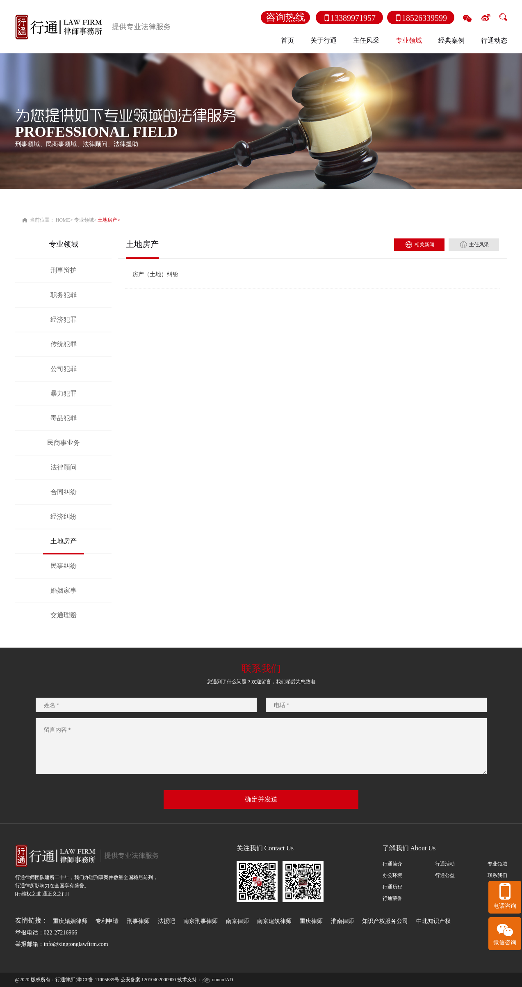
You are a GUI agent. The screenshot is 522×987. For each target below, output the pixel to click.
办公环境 (392, 875)
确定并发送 (261, 799)
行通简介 (392, 864)
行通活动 (445, 864)
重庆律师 (311, 921)
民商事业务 (63, 442)
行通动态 (494, 40)
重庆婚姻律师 (70, 921)
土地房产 (107, 220)
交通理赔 (63, 614)
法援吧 (166, 921)
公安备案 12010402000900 (148, 979)
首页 (287, 40)
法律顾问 (63, 467)
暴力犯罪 (63, 393)
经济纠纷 (63, 516)
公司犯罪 (63, 368)
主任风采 (366, 40)
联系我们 (497, 875)
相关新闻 (424, 244)
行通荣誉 (392, 898)
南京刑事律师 (200, 921)
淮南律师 (342, 921)
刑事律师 (138, 921)
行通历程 (392, 887)
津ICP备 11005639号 (97, 979)
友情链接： (31, 920)
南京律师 (237, 921)
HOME (63, 220)
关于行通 (323, 40)
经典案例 (451, 40)
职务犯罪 (63, 294)
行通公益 (445, 875)
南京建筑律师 (274, 921)
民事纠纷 (63, 565)
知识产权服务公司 (385, 921)
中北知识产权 (433, 921)
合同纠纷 (63, 491)
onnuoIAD (222, 979)
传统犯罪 (63, 344)
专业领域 (409, 40)
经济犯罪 (63, 319)
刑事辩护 (63, 270)
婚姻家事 (63, 590)
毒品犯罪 (63, 417)
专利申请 (107, 921)
